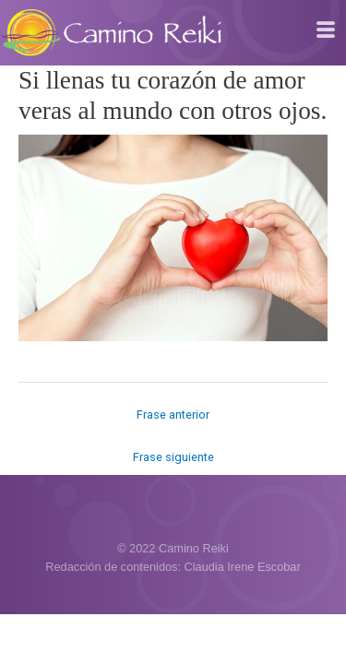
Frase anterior (173, 414)
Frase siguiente (173, 457)
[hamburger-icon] (325, 30)
